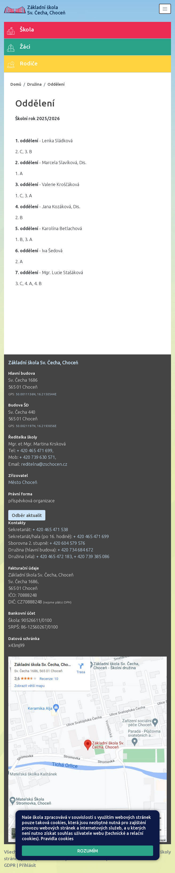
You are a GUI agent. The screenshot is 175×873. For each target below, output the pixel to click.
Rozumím (87, 850)
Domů (15, 84)
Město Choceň (22, 482)
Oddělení (56, 84)
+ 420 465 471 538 (50, 529)
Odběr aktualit (27, 515)
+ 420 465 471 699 (34, 450)
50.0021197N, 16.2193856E (36, 426)
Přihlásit (27, 865)
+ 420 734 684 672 (75, 549)
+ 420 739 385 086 (91, 556)
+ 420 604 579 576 (67, 543)
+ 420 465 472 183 (54, 556)
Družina (34, 84)
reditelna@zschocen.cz (44, 464)
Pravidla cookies (57, 838)
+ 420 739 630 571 (37, 457)
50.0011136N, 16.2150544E (36, 394)
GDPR (9, 865)
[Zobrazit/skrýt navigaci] (165, 9)
